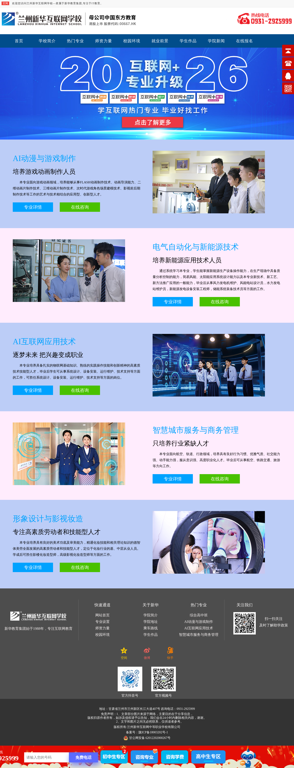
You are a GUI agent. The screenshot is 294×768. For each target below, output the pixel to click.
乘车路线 (150, 628)
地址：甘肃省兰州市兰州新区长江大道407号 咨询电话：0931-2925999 (147, 709)
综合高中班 (199, 615)
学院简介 (150, 615)
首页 (19, 41)
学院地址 (150, 622)
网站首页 (102, 615)
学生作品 (188, 41)
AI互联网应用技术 (198, 628)
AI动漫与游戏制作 (198, 622)
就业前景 (159, 41)
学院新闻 (216, 41)
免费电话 (83, 757)
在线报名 (244, 41)
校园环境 (131, 41)
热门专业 (75, 41)
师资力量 (103, 41)
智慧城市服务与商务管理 (198, 634)
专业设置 (102, 622)
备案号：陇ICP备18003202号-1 (147, 732)
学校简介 (47, 41)
